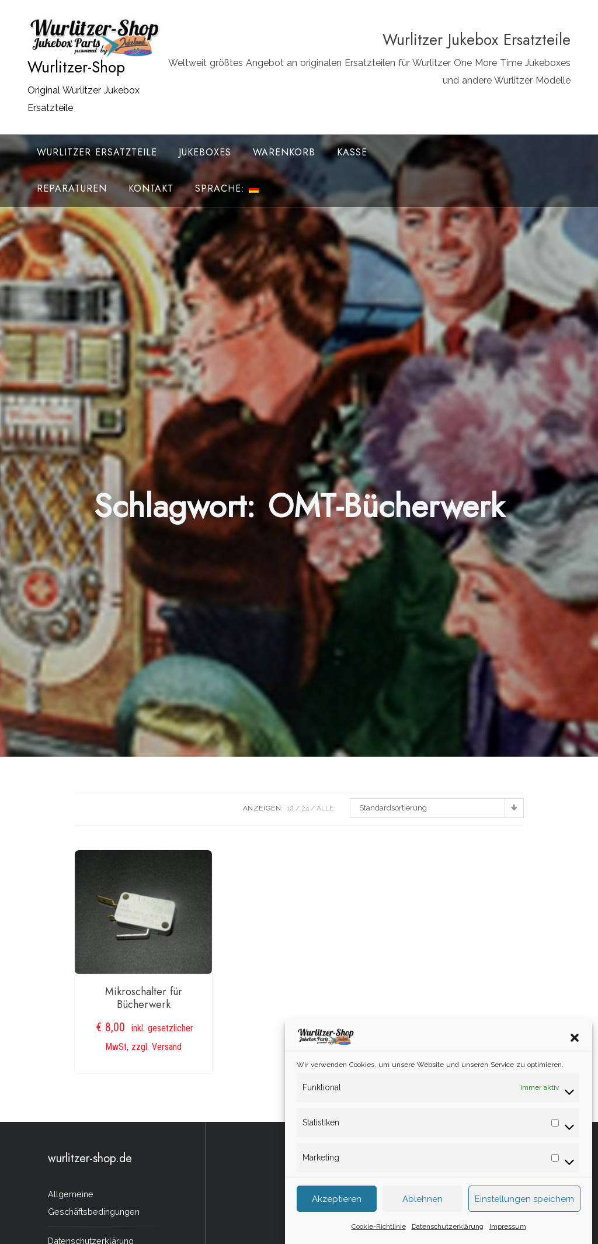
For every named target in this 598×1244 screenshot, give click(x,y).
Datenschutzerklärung (448, 1229)
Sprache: (227, 188)
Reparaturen (72, 188)
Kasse (352, 152)
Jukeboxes (205, 152)
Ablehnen (422, 1201)
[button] (574, 1039)
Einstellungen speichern (524, 1201)
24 (305, 808)
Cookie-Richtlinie (379, 1229)
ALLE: (326, 808)
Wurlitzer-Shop (76, 67)
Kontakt (150, 188)
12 (290, 808)
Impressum (507, 1229)
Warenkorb (284, 152)
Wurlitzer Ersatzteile (97, 152)
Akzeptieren (336, 1201)
